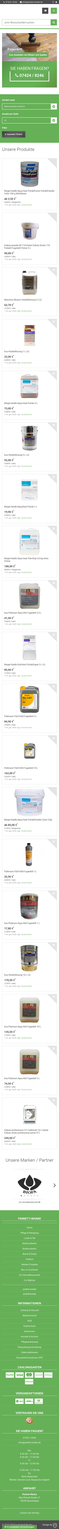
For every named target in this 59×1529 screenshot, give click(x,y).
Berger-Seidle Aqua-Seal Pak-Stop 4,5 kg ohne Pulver (26, 560)
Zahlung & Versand (29, 1310)
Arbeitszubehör (29, 1243)
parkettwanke (29, 1293)
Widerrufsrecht (30, 1315)
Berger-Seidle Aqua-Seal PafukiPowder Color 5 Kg (28, 819)
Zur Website (29, 1280)
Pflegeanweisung (29, 1341)
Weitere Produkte (29, 1264)
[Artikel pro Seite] (29, 120)
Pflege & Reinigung (29, 1232)
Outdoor (29, 1259)
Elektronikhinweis (29, 1352)
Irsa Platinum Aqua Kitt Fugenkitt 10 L (22, 1026)
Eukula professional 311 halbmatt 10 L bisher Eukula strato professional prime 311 (26, 1131)
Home (29, 1227)
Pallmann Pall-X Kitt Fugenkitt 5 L (20, 716)
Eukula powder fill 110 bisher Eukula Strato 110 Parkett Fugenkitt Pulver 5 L (27, 246)
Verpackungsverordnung (29, 1347)
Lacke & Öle (29, 1238)
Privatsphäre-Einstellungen (19, 1527)
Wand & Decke (29, 1253)
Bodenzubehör (29, 1248)
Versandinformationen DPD (29, 1357)
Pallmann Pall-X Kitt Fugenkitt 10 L (21, 767)
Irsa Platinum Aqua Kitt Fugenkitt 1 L (22, 923)
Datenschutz (29, 1326)
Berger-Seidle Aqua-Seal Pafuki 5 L (21, 403)
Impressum (29, 1331)
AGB (29, 1320)
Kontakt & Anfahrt (29, 1336)
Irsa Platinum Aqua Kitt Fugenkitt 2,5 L (22, 612)
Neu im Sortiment (29, 1269)
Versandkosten (26, 205)
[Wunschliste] (53, 2)
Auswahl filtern (13, 134)
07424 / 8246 (10, 2)
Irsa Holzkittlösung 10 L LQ (17, 974)
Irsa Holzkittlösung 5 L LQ (16, 454)
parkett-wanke (29, 1289)
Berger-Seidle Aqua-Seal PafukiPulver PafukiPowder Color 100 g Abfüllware (29, 192)
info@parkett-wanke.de (31, 2)
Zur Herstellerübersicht (29, 1202)
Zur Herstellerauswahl (29, 1274)
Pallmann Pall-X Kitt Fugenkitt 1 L (20, 871)
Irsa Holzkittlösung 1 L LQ (16, 351)
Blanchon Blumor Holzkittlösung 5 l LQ (23, 299)
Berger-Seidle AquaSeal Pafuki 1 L (20, 506)
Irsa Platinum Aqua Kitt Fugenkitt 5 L (22, 1078)
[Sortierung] (29, 106)
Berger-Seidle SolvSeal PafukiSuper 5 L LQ (24, 664)
